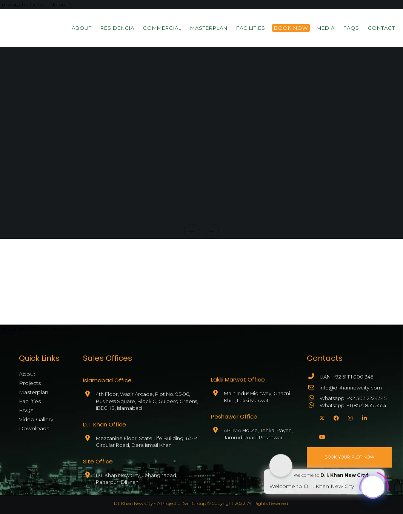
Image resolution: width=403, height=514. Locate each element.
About (27, 374)
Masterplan (33, 392)
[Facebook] (335, 417)
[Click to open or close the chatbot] (372, 486)
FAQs (26, 410)
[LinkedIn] (363, 417)
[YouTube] (320, 436)
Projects (30, 383)
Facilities (30, 401)
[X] (320, 417)
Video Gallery (36, 419)
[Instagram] (349, 417)
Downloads (34, 428)
